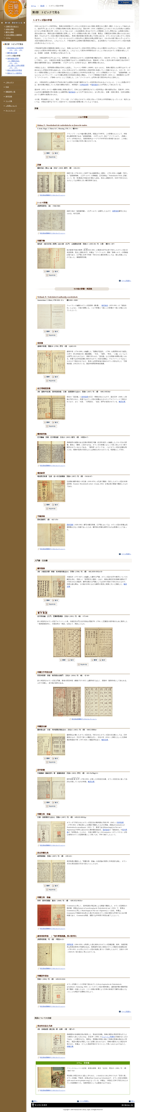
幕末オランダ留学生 (14, 73)
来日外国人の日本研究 (15, 48)
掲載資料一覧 (10, 92)
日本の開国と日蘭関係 (14, 35)
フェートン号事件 (108, 1037)
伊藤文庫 (70, 1046)
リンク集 (9, 101)
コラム (8, 38)
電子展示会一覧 (127, 1105)
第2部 (42, 6)
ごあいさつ (10, 82)
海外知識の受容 (13, 58)
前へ (35, 1101)
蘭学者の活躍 (12, 53)
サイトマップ (10, 110)
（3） (21, 50)
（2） (16, 50)
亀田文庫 (122, 402)
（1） (11, 50)
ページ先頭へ (126, 281)
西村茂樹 (70, 525)
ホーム (33, 6)
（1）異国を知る (13, 61)
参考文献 (9, 96)
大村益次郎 (84, 85)
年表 (7, 87)
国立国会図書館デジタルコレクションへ (51, 195)
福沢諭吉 (94, 85)
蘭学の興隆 (10, 32)
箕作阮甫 (84, 397)
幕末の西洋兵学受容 (14, 70)
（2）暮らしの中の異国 (15, 65)
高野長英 (115, 211)
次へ (133, 1101)
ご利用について (11, 106)
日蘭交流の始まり (12, 26)
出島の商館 (10, 29)
